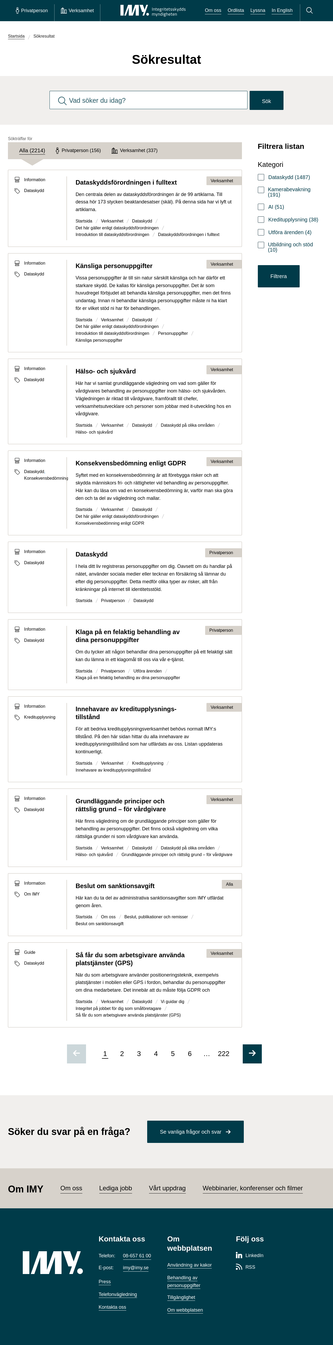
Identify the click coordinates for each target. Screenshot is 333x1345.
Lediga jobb (115, 1188)
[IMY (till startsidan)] (53, 1262)
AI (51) (276, 207)
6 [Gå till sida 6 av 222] (190, 1054)
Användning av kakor (189, 1265)
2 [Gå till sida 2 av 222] (122, 1054)
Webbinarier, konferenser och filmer (253, 1188)
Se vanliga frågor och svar (190, 1132)
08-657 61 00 (137, 1255)
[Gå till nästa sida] (252, 1053)
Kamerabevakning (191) (289, 192)
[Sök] (310, 10)
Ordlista (236, 10)
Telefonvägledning (118, 1294)
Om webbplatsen (185, 1310)
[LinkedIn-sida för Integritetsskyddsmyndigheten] (249, 1255)
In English (282, 10)
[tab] (32, 150)
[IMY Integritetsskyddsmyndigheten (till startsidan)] (153, 10)
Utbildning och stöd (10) (290, 247)
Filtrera (279, 276)
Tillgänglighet (181, 1297)
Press (105, 1281)
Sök (266, 101)
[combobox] (149, 100)
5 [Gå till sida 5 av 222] (173, 1054)
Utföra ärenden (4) (290, 232)
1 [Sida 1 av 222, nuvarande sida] (105, 1054)
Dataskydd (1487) (289, 177)
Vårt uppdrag (167, 1188)
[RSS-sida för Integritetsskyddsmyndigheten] (245, 1267)
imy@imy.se (136, 1267)
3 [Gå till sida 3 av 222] (139, 1054)
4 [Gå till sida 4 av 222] (156, 1054)
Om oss (213, 10)
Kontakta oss (112, 1307)
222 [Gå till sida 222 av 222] (223, 1054)
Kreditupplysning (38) (293, 219)
